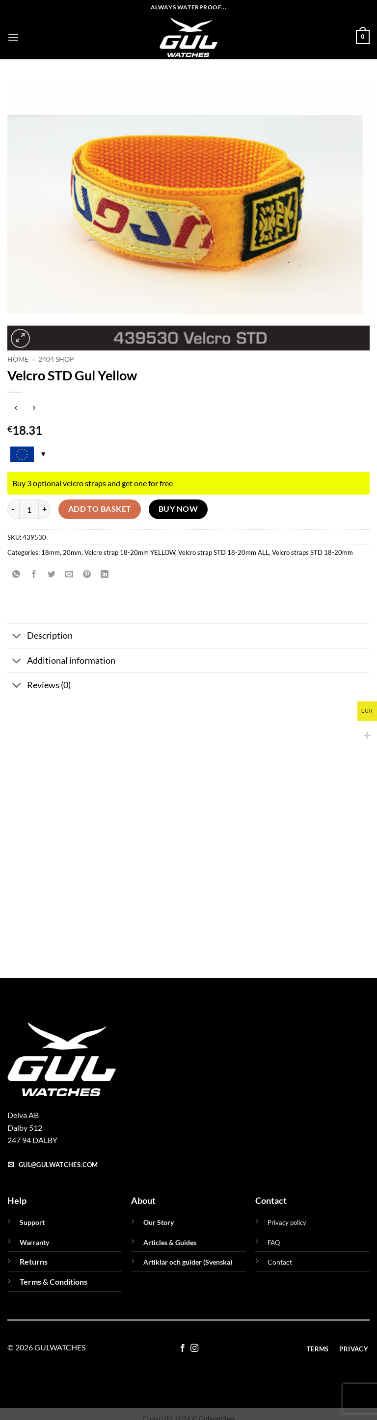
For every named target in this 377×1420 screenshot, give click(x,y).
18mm (50, 552)
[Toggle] (17, 637)
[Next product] (16, 408)
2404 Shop (56, 359)
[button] (13, 37)
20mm (72, 552)
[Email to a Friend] (69, 575)
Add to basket (100, 508)
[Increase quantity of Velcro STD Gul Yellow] (45, 509)
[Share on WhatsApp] (16, 575)
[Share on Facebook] (34, 575)
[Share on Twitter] (52, 575)
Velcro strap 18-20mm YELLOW (129, 552)
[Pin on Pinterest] (87, 575)
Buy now (178, 508)
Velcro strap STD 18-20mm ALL (223, 552)
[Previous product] (33, 408)
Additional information (61, 661)
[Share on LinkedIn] (105, 575)
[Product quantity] (29, 509)
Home (17, 359)
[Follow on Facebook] (183, 1348)
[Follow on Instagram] (194, 1348)
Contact (280, 1262)
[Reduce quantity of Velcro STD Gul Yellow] (13, 509)
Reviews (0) (39, 686)
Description (40, 637)
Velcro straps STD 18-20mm (312, 552)
